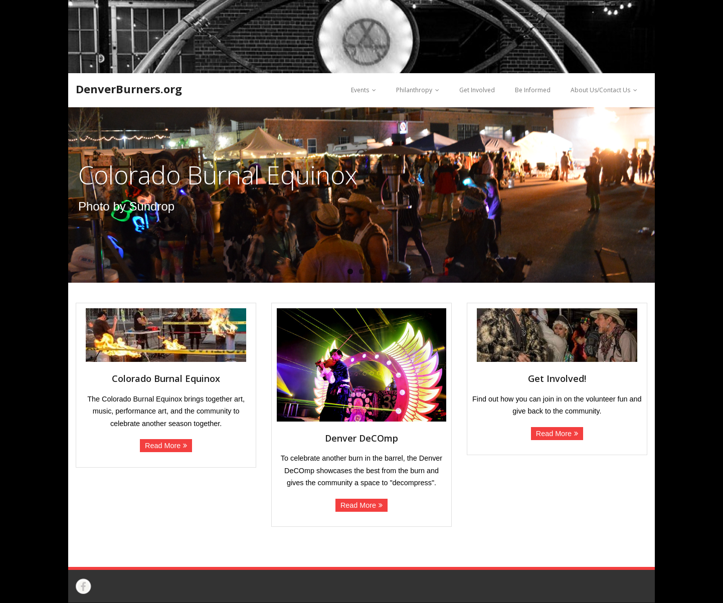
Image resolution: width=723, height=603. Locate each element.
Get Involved (477, 90)
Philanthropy (414, 90)
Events (360, 90)
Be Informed (533, 90)
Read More (162, 446)
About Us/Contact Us (600, 90)
